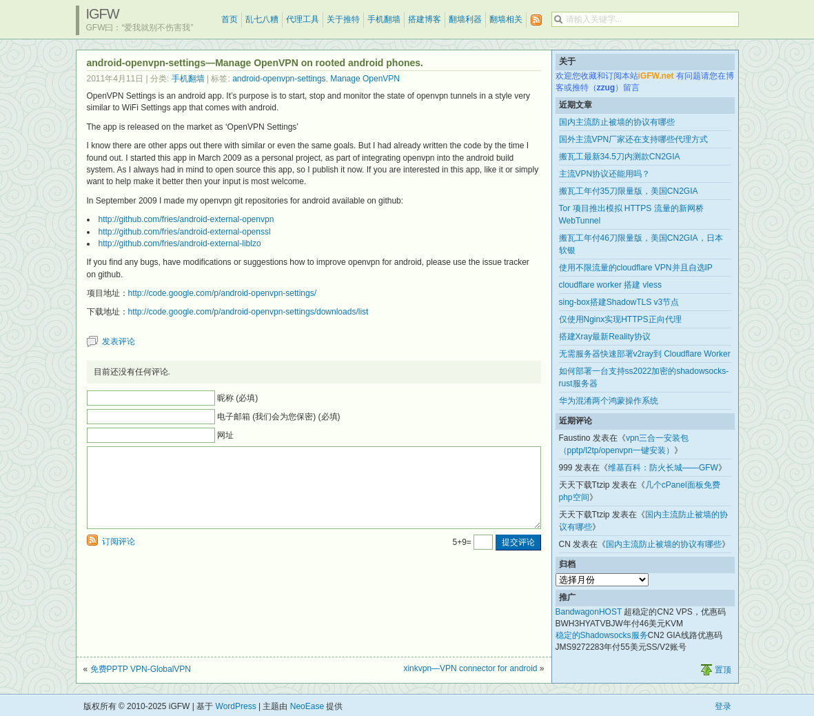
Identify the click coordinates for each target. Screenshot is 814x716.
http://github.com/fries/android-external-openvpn (186, 219)
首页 (229, 19)
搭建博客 (424, 19)
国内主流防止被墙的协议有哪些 (617, 122)
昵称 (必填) (237, 398)
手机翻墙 (383, 19)
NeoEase (307, 706)
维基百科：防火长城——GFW (663, 468)
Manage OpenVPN (365, 78)
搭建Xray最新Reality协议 (605, 336)
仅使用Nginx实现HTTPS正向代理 (620, 319)
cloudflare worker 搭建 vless (610, 285)
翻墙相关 (505, 19)
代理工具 (302, 19)
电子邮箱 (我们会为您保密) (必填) (278, 416)
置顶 (723, 670)
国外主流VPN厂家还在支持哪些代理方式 (634, 139)
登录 (723, 706)
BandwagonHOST (589, 612)
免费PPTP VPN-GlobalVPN (141, 669)
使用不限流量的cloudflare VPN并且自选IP (636, 267)
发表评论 (118, 341)
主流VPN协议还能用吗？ (605, 174)
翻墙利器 (465, 19)
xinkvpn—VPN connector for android (470, 668)
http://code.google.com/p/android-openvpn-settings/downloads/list (248, 312)
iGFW (102, 13)
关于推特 (343, 19)
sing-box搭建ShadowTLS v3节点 (619, 302)
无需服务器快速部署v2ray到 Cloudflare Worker (645, 354)
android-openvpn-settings (278, 78)
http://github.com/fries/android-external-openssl (185, 232)
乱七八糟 (261, 19)
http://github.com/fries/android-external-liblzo (180, 243)
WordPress (236, 706)
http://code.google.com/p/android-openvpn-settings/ (222, 293)
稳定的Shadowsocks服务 (602, 635)
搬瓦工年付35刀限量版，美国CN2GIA (628, 191)
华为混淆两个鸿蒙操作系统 (608, 401)
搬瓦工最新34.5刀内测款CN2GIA (619, 156)
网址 (225, 435)
